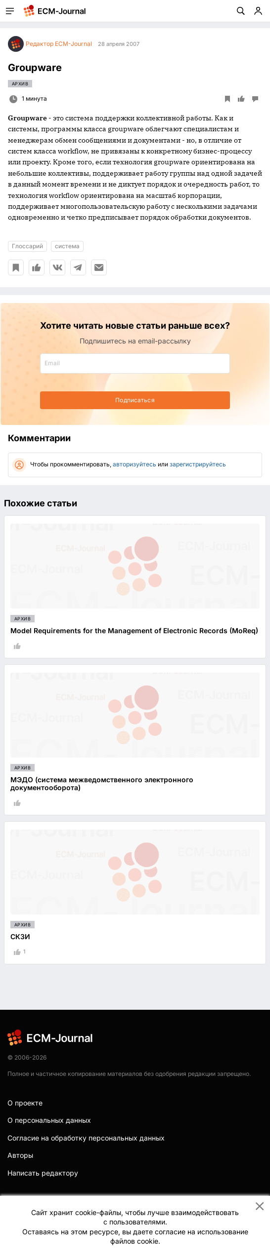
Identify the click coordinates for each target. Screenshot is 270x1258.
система (67, 246)
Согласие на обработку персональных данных (86, 1138)
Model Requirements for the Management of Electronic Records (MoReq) (134, 630)
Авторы (20, 1155)
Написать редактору (42, 1173)
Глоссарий (27, 246)
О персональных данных (49, 1120)
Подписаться (134, 400)
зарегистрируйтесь (198, 464)
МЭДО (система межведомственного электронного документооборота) (101, 783)
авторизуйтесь (134, 464)
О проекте (25, 1103)
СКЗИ (20, 936)
